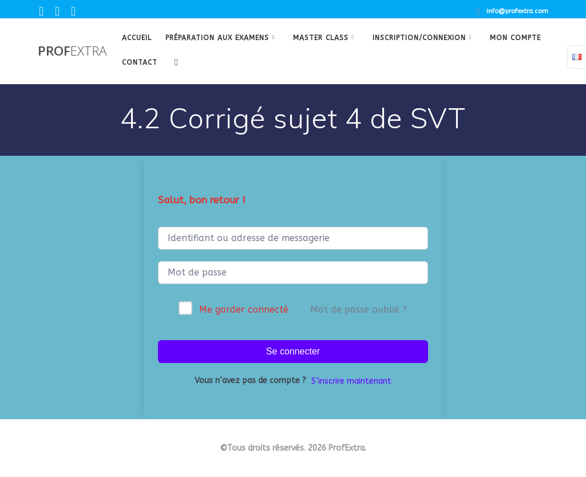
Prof (72, 51)
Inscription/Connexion (419, 38)
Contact (139, 62)
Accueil (137, 38)
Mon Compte (515, 38)
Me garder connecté (243, 309)
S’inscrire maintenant (351, 381)
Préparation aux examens (217, 38)
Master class (321, 38)
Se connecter (293, 351)
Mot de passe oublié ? (358, 309)
